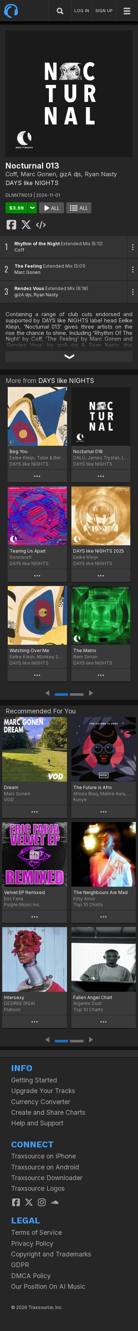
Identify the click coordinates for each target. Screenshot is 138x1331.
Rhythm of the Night (37, 243)
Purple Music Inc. (22, 904)
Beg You (19, 451)
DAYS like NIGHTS (32, 183)
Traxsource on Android (45, 1167)
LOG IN (81, 10)
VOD (9, 799)
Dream (11, 787)
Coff (19, 250)
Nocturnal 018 (88, 451)
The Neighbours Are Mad (100, 892)
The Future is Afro (92, 787)
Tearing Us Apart (28, 551)
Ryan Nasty (46, 294)
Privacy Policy (32, 1243)
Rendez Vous (29, 288)
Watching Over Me (29, 650)
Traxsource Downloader (46, 1178)
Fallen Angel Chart (92, 997)
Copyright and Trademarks (51, 1254)
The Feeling (28, 266)
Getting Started (34, 1080)
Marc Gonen (27, 272)
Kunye (80, 799)
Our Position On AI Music (48, 1286)
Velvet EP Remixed (24, 892)
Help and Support (37, 1123)
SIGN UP (104, 10)
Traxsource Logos (38, 1188)
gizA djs (23, 294)
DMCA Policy (31, 1276)
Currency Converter (40, 1102)
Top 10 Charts (88, 904)
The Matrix (84, 650)
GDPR (20, 1265)
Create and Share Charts (48, 1112)
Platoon (12, 1009)
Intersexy (14, 997)
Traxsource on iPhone (43, 1156)
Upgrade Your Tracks (43, 1091)
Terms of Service (36, 1232)
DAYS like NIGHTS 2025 (98, 551)
